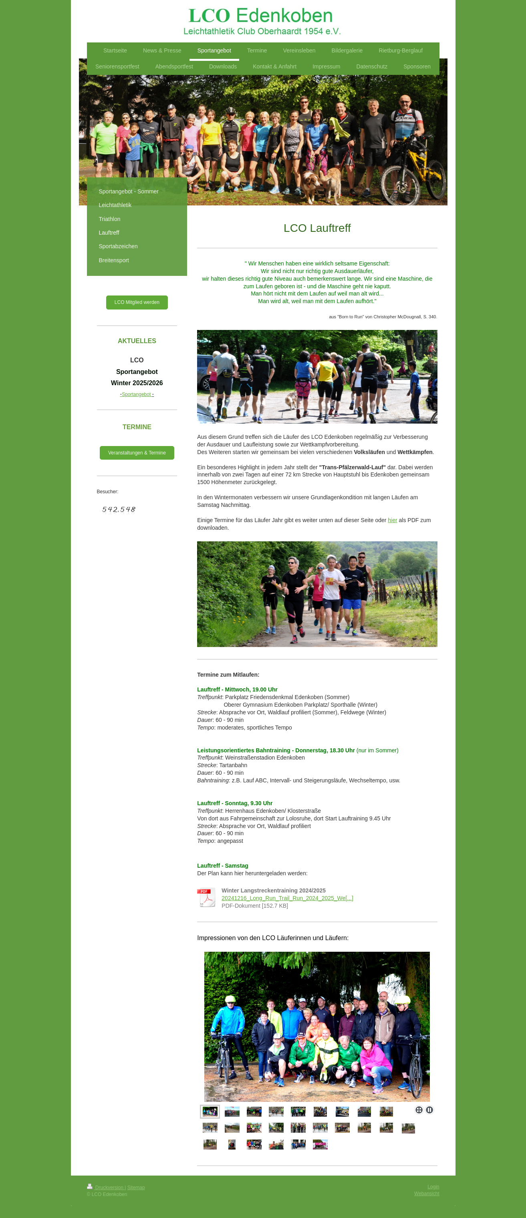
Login (433, 1187)
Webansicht (426, 1193)
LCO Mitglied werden (137, 302)
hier (392, 520)
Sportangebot (137, 394)
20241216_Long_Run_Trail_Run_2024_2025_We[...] (287, 898)
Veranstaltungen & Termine (137, 453)
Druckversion (106, 1187)
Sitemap (136, 1187)
